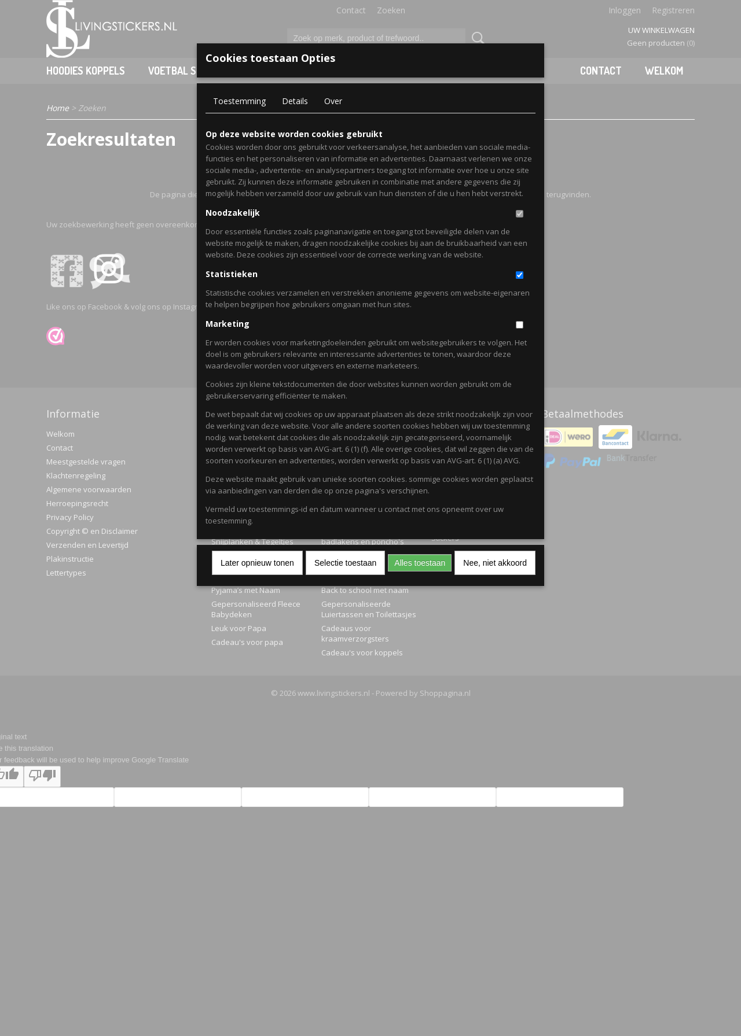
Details (295, 100)
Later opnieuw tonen (257, 562)
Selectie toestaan (345, 562)
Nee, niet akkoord (495, 562)
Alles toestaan (419, 562)
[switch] (519, 213)
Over (333, 100)
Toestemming (239, 100)
